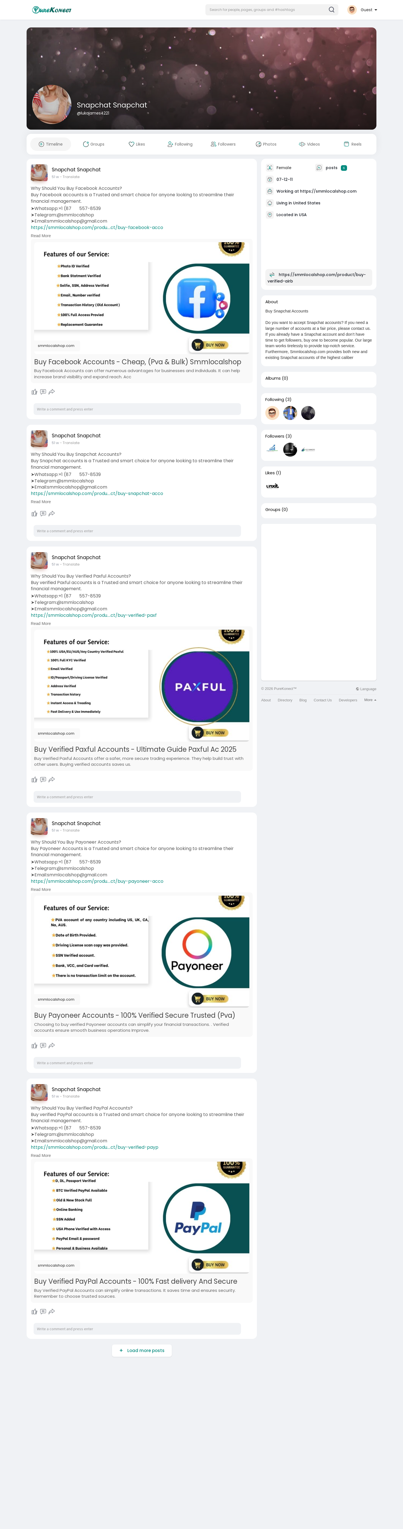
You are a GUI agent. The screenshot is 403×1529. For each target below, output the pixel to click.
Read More (41, 236)
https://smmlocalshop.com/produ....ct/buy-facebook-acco (97, 227)
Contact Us (323, 700)
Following (274, 399)
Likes (270, 473)
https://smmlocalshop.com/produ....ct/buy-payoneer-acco (97, 881)
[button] (271, 9)
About (266, 700)
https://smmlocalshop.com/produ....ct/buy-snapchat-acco (97, 493)
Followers (274, 436)
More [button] (370, 700)
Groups (272, 509)
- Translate (70, 176)
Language (366, 689)
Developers (348, 700)
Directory (285, 700)
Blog (303, 700)
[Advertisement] (318, 563)
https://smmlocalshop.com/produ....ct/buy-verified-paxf (94, 615)
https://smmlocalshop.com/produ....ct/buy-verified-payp (94, 1147)
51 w (55, 176)
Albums (273, 378)
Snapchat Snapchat (112, 105)
